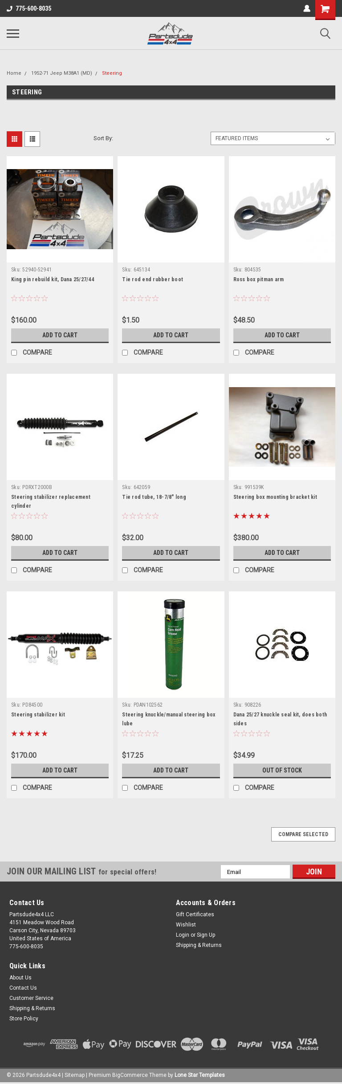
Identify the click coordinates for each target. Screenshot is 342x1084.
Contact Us (23, 988)
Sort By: (103, 138)
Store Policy (23, 1018)
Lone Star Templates (200, 1075)
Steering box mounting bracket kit (275, 497)
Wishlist (186, 925)
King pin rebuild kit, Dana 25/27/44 (52, 279)
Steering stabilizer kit (38, 715)
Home (14, 73)
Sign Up (206, 935)
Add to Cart (59, 335)
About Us (20, 978)
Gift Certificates (195, 914)
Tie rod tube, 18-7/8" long (154, 497)
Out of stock (282, 770)
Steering (112, 73)
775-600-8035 (29, 8)
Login (182, 935)
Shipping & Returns (199, 945)
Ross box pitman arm (258, 279)
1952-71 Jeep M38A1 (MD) (61, 73)
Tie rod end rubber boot (152, 279)
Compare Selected (303, 834)
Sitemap (75, 1075)
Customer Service (31, 998)
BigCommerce (130, 1075)
